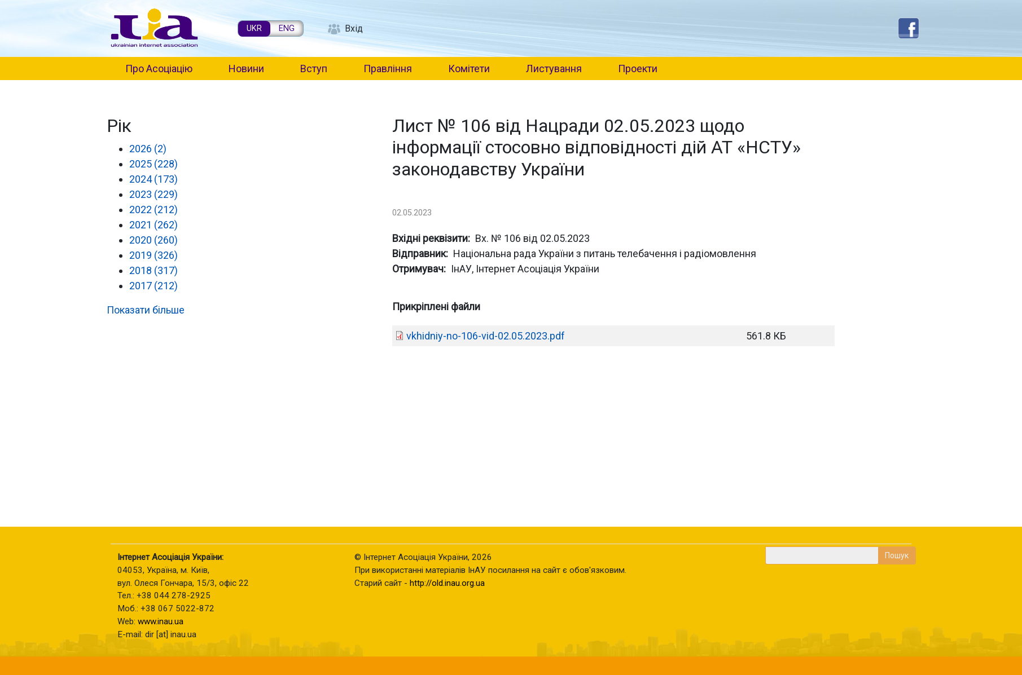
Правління (387, 68)
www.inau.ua (160, 621)
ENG (287, 28)
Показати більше (146, 310)
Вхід (354, 28)
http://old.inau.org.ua (447, 583)
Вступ (313, 68)
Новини (246, 68)
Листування (554, 68)
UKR (254, 28)
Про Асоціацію (158, 68)
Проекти (637, 68)
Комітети (469, 68)
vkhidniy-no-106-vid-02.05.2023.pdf (485, 336)
